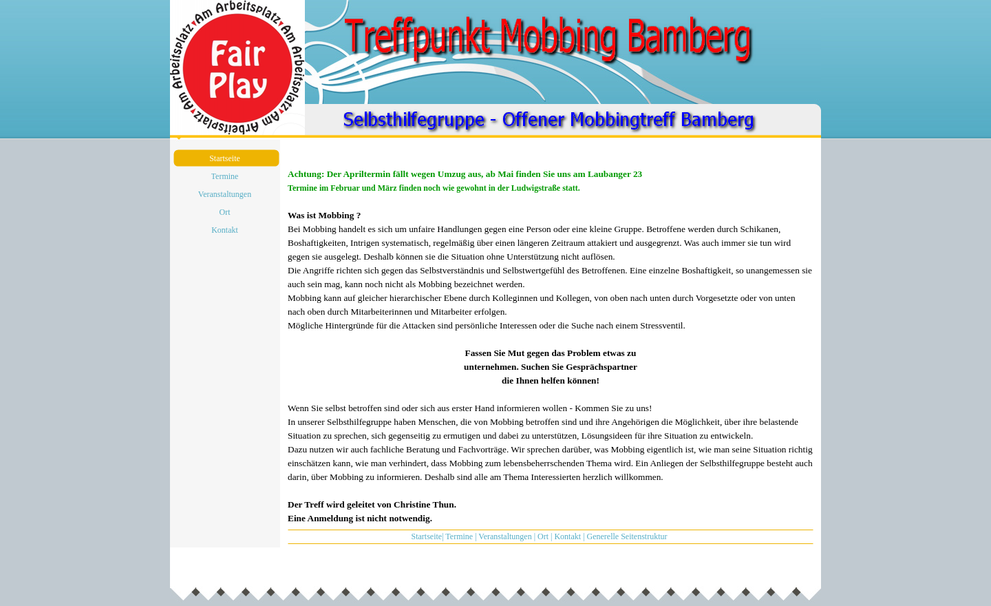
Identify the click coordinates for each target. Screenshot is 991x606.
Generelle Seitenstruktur (627, 536)
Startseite (426, 536)
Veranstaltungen (504, 536)
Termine (459, 536)
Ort (542, 536)
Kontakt (567, 536)
